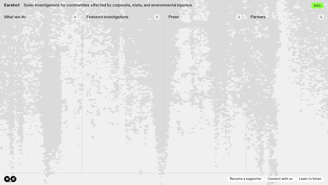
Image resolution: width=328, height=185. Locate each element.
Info (317, 5)
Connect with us (280, 179)
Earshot (12, 5)
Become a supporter (245, 179)
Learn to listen (310, 179)
